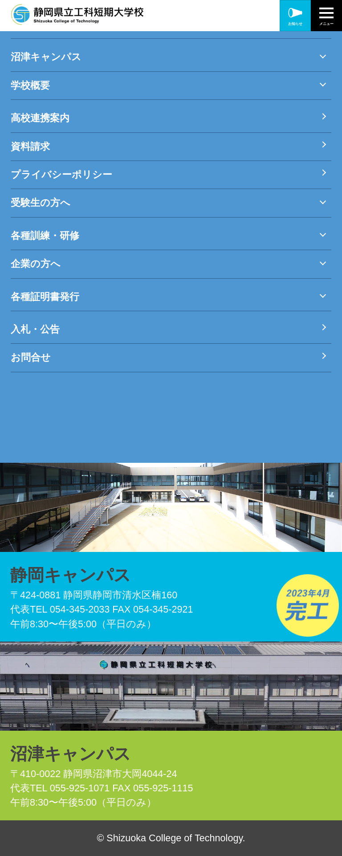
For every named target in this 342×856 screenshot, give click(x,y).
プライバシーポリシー (61, 174)
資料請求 (30, 146)
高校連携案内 (40, 117)
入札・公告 (35, 329)
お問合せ (31, 357)
